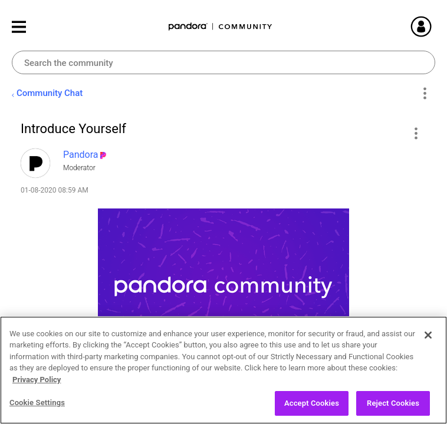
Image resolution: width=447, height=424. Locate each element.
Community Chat (50, 93)
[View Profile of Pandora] (80, 154)
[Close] (428, 335)
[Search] (223, 62)
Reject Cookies (393, 403)
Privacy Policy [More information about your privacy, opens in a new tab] (36, 379)
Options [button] (424, 93)
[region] (223, 370)
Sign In (435, 26)
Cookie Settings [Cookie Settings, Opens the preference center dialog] (37, 402)
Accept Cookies (311, 403)
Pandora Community (220, 27)
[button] (415, 133)
